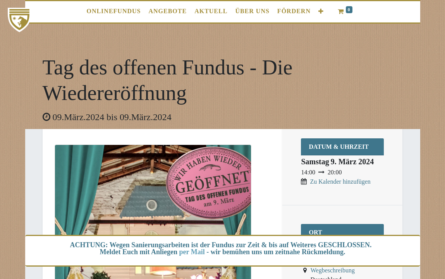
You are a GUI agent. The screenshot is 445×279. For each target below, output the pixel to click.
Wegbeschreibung (333, 270)
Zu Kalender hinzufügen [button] (340, 181)
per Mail (192, 252)
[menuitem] (113, 11)
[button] (321, 11)
